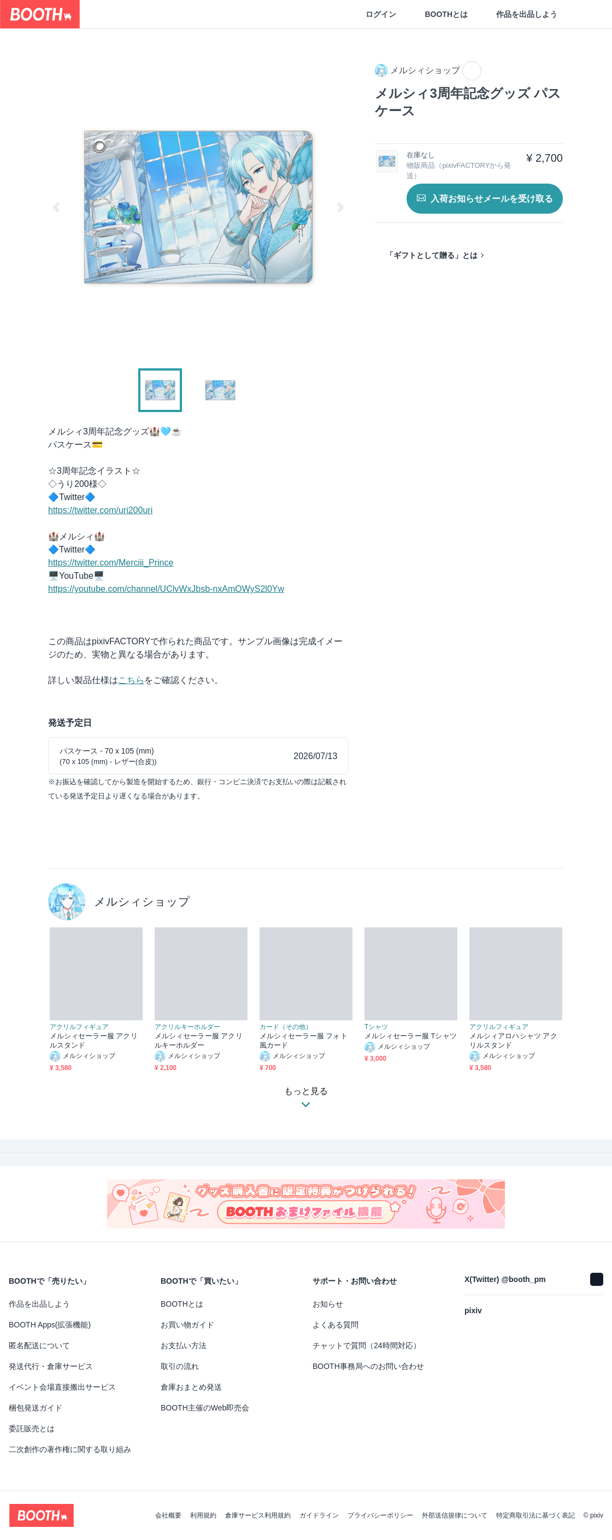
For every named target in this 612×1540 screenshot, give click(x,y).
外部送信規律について (454, 1515)
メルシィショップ (142, 901)
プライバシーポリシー (380, 1515)
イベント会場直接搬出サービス (62, 1387)
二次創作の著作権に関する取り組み (70, 1449)
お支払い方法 (184, 1345)
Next (340, 207)
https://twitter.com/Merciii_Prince (110, 562)
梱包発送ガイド (35, 1407)
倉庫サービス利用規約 (258, 1515)
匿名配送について (39, 1345)
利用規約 (203, 1515)
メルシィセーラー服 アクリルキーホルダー (199, 1040)
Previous (57, 207)
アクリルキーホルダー (187, 1027)
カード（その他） (286, 1027)
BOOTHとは (446, 14)
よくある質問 (335, 1324)
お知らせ (328, 1304)
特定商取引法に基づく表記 (535, 1515)
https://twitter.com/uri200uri (100, 510)
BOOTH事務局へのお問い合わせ (368, 1366)
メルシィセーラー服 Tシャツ (410, 1036)
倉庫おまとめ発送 (191, 1387)
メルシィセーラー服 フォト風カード (304, 1040)
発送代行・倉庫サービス (51, 1366)
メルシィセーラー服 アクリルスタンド (94, 1040)
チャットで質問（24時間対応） (367, 1345)
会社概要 (168, 1515)
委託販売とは (32, 1428)
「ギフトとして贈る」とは (432, 255)
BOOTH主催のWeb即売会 (205, 1407)
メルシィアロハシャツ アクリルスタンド (513, 1040)
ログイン (381, 14)
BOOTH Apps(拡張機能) (50, 1324)
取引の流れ (180, 1366)
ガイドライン (319, 1515)
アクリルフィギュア (79, 1027)
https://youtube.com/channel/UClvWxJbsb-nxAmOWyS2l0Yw (166, 588)
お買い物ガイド (187, 1324)
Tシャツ (376, 1027)
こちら (131, 680)
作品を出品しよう (526, 14)
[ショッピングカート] (586, 14)
